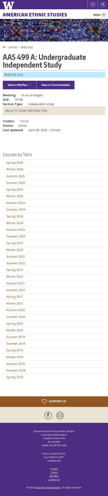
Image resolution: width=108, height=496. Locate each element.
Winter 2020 (14, 330)
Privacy (54, 468)
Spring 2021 (14, 297)
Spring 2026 (14, 163)
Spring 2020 (14, 324)
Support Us (54, 401)
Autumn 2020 (15, 310)
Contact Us (54, 479)
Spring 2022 (14, 270)
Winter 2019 (14, 357)
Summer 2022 (15, 263)
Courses (12, 47)
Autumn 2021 (15, 283)
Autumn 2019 (15, 337)
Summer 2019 (15, 344)
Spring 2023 (14, 243)
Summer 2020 (15, 317)
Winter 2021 (27, 47)
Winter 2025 (14, 196)
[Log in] (93, 4)
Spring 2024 (14, 216)
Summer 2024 (15, 209)
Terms (54, 472)
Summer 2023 (15, 236)
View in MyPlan (19, 84)
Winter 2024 (14, 223)
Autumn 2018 (15, 364)
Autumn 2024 (15, 203)
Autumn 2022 (15, 256)
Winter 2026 (14, 169)
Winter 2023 (14, 250)
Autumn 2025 (15, 176)
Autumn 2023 (15, 230)
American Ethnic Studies (35, 14)
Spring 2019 (14, 350)
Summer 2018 (15, 370)
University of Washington (48, 487)
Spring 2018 (14, 377)
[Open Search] (103, 4)
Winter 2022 (14, 276)
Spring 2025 (14, 189)
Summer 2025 (15, 183)
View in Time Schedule (55, 84)
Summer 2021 (15, 290)
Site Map (54, 475)
